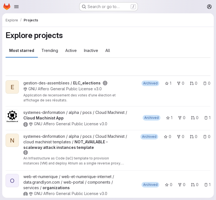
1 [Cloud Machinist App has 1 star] (169, 117)
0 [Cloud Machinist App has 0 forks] (181, 117)
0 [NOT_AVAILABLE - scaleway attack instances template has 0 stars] (167, 136)
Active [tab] (71, 50)
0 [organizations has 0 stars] (168, 184)
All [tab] (107, 50)
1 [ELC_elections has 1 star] (168, 83)
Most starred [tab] (21, 50)
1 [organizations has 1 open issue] (207, 184)
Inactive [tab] (91, 50)
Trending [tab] (49, 50)
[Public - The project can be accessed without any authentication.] (105, 83)
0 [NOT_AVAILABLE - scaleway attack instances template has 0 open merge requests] (193, 136)
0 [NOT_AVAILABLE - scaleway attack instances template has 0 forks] (180, 136)
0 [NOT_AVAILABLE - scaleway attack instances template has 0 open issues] (206, 136)
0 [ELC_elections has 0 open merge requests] (193, 83)
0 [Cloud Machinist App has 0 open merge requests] (194, 117)
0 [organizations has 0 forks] (181, 184)
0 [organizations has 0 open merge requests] (194, 184)
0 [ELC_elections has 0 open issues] (206, 83)
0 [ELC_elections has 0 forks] (180, 83)
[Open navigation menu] (16, 6)
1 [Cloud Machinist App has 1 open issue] (207, 117)
